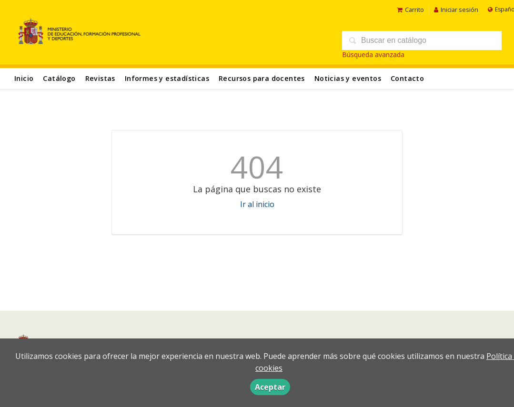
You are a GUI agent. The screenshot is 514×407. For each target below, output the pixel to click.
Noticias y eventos (347, 78)
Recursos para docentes (262, 78)
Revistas (100, 78)
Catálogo (59, 78)
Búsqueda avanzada (373, 54)
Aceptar (270, 387)
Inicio (23, 78)
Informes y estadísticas (167, 78)
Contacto (407, 78)
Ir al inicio (257, 204)
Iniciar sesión (456, 9)
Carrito (410, 9)
